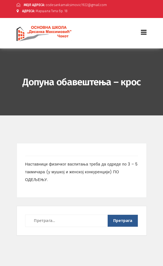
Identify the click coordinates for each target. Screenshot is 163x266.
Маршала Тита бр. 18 (42, 11)
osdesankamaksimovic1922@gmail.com (62, 5)
